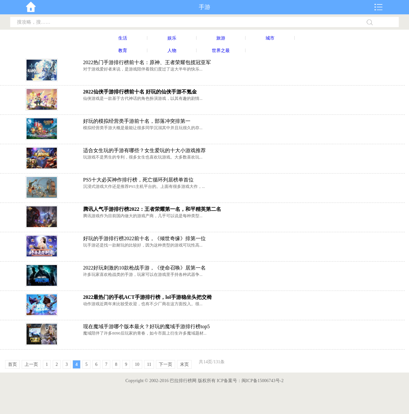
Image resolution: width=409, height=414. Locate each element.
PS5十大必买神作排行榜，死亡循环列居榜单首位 (138, 179)
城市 (270, 38)
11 (149, 364)
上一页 (31, 364)
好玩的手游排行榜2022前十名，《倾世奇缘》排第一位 (144, 238)
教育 (122, 50)
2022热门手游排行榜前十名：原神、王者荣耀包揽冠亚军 (147, 62)
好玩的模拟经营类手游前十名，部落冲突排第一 (136, 121)
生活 (122, 38)
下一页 (165, 364)
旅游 (220, 38)
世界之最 (221, 50)
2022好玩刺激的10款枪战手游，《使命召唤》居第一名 (144, 267)
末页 (184, 364)
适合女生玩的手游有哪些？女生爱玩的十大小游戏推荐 (144, 150)
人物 (171, 50)
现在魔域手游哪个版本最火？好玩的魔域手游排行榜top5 (146, 326)
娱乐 (171, 38)
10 (137, 364)
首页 (12, 364)
